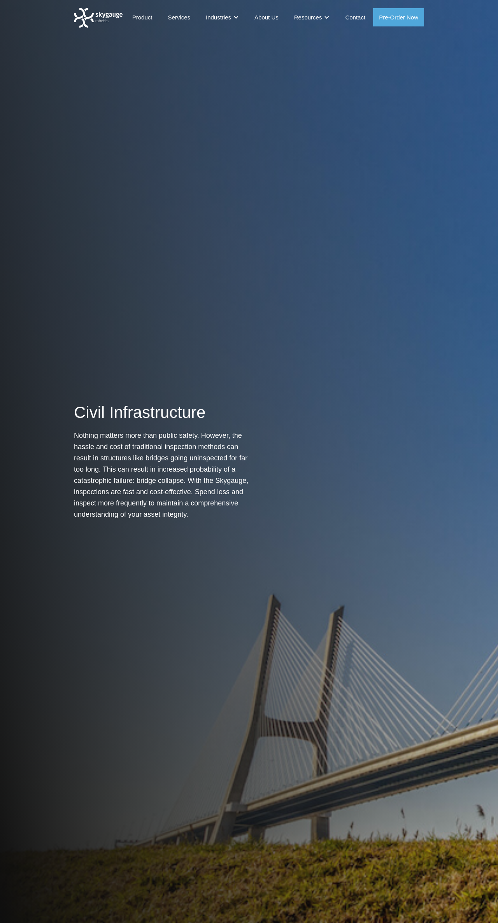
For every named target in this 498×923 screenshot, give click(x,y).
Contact (355, 17)
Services (179, 17)
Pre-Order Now (398, 17)
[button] (222, 17)
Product (142, 17)
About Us (266, 17)
